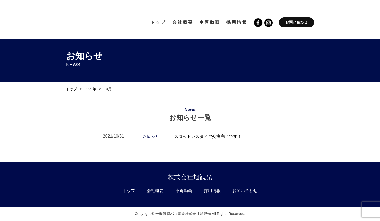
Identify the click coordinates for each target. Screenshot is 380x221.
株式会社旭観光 (190, 177)
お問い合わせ (296, 22)
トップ (71, 89)
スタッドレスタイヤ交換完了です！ (208, 136)
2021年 (90, 89)
